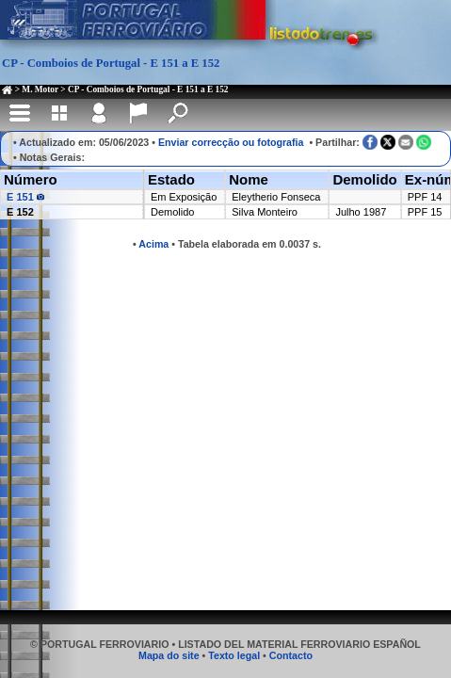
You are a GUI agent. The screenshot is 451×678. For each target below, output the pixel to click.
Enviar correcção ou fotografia (231, 142)
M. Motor (40, 89)
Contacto (291, 655)
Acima (153, 244)
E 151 (25, 196)
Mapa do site (169, 655)
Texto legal (234, 655)
